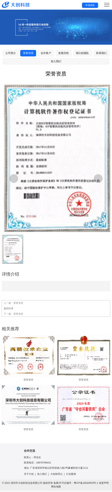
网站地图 (56, 486)
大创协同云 (56, 474)
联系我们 (101, 53)
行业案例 (71, 474)
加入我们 (56, 61)
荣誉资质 (28, 53)
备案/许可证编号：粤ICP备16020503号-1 (76, 482)
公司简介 (10, 53)
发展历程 (63, 53)
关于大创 (29, 474)
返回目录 (8, 308)
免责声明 (104, 482)
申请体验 (90, 5)
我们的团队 (82, 53)
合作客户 (46, 53)
